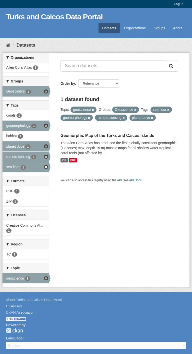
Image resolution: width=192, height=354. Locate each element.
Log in (179, 4)
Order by (67, 83)
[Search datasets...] (112, 66)
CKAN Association (20, 312)
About (177, 28)
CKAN (14, 330)
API (119, 180)
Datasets (109, 28)
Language (14, 338)
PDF (73, 160)
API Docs (135, 180)
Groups (159, 28)
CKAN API (14, 306)
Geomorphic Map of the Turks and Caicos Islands (107, 135)
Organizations (135, 28)
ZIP (64, 160)
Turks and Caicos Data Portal (54, 17)
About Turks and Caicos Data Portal (34, 300)
